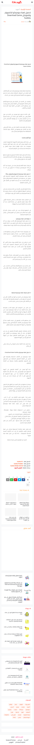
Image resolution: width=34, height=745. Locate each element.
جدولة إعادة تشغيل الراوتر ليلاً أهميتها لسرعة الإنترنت (24, 504)
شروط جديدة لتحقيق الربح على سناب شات (13, 613)
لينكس (19, 717)
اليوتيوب (21, 704)
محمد (12, 737)
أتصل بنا (26, 740)
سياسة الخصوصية (11, 740)
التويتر (22, 712)
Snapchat (7, 715)
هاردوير (9, 710)
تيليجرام (19, 715)
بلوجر (12, 712)
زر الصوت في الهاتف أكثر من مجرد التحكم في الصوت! (24, 518)
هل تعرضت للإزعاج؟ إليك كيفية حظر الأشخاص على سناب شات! (13, 641)
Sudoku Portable (18, 464)
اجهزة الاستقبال (26, 717)
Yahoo (14, 717)
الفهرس (11, 742)
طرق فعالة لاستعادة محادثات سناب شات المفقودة (13, 634)
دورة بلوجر (28, 710)
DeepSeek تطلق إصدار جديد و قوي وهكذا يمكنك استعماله (13, 683)
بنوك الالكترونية (27, 715)
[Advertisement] (17, 43)
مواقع (10, 704)
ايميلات (15, 710)
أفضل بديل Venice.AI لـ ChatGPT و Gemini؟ (14, 669)
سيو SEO (21, 710)
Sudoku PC (20, 461)
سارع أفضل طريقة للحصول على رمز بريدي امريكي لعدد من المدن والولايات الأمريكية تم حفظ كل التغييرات (13, 599)
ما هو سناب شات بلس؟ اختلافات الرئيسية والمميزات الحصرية (14, 620)
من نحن (20, 740)
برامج (16, 704)
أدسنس (12, 707)
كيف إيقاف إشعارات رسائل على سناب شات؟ (13, 627)
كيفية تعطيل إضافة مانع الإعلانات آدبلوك (13, 576)
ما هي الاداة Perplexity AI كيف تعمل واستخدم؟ (12, 690)
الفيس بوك (27, 704)
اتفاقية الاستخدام (20, 742)
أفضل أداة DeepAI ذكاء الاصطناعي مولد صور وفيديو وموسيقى (13, 661)
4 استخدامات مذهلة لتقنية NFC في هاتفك (10, 503)
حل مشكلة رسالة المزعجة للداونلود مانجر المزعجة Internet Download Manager (13, 584)
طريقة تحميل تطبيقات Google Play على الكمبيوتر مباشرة (13, 590)
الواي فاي (13, 715)
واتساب (22, 707)
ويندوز (17, 707)
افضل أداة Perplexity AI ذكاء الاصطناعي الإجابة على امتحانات (14, 676)
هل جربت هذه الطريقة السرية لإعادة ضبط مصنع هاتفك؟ (10, 518)
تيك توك (17, 712)
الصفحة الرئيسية (26, 9)
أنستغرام (28, 712)
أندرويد (18, 9)
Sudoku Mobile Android (16, 466)
